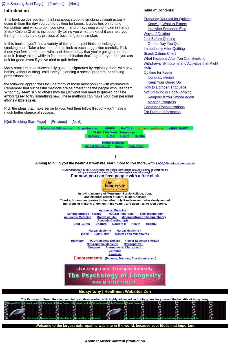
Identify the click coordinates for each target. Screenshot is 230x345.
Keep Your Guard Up (164, 82)
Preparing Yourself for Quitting (168, 19)
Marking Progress (162, 102)
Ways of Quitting (157, 34)
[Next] (74, 4)
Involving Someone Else (167, 29)
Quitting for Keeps (158, 72)
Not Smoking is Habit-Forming (168, 92)
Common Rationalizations (164, 107)
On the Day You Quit (164, 44)
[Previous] (56, 4)
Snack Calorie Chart (160, 53)
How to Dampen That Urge (165, 87)
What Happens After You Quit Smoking (175, 58)
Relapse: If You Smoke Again (171, 97)
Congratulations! (161, 77)
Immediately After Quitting (164, 49)
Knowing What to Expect (167, 24)
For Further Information (162, 112)
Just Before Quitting (159, 39)
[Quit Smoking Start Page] (22, 4)
